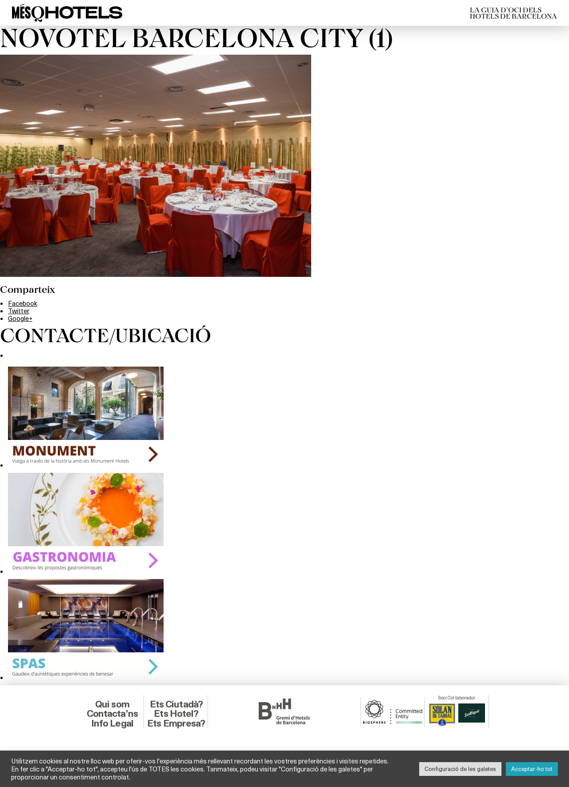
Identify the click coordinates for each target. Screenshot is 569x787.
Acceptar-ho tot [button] (532, 769)
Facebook (22, 303)
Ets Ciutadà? (176, 704)
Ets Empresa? (176, 723)
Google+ (20, 318)
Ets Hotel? (176, 713)
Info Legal (112, 723)
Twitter (18, 310)
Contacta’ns (112, 713)
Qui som (112, 704)
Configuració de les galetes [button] (460, 769)
